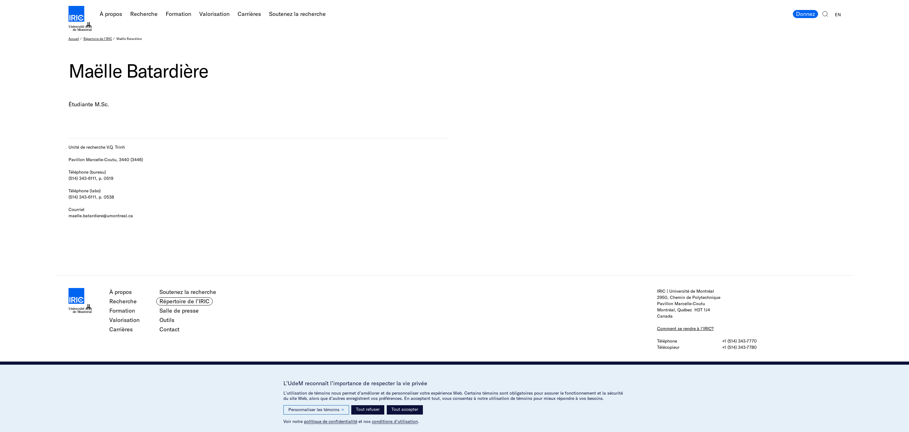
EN (838, 14)
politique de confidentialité (330, 421)
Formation (178, 13)
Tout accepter (404, 409)
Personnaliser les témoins (316, 410)
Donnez (805, 13)
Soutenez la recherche (297, 13)
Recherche (144, 13)
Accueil (74, 39)
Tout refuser (368, 409)
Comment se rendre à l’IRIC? (685, 328)
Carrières (249, 13)
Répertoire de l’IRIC (97, 39)
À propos (111, 13)
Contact (169, 329)
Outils (166, 320)
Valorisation (214, 13)
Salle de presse (179, 310)
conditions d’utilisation (395, 421)
